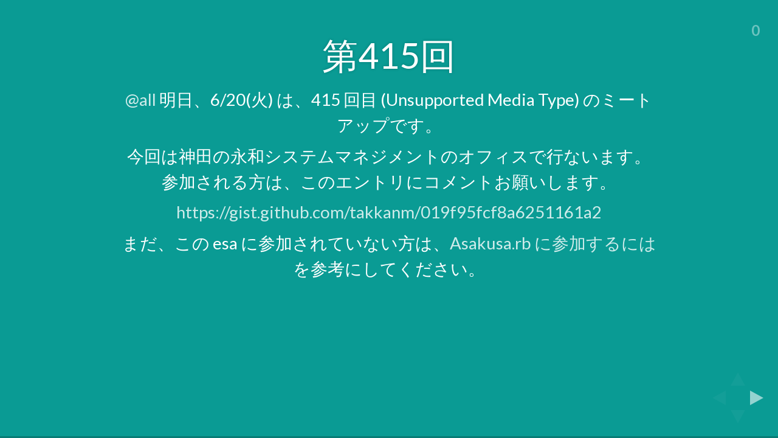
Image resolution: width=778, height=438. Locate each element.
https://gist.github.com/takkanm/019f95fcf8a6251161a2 (389, 212)
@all (140, 99)
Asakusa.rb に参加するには (553, 243)
